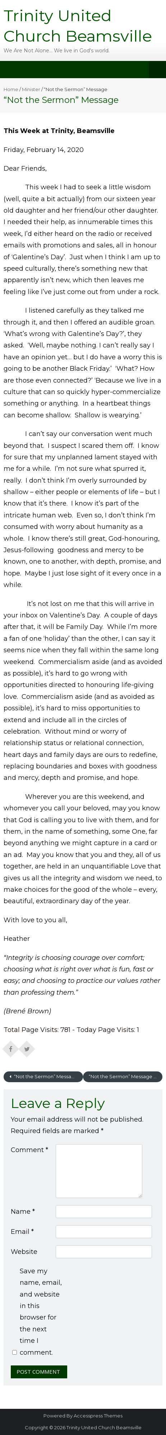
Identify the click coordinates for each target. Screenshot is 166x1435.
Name (23, 1212)
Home (11, 89)
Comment (29, 1150)
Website (24, 1252)
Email (22, 1232)
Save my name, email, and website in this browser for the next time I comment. (41, 1311)
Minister (31, 89)
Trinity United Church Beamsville (104, 1427)
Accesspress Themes (98, 1416)
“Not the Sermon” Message (45, 1076)
